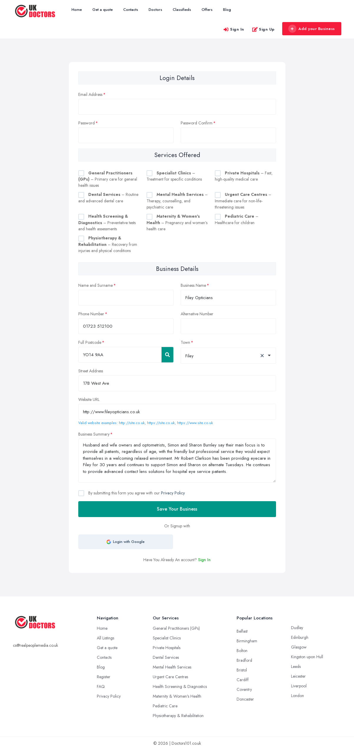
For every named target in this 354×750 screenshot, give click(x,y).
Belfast (242, 631)
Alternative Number (197, 314)
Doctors (155, 9)
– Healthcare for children (236, 219)
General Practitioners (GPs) (176, 628)
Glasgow (299, 647)
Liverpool (299, 686)
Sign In (233, 29)
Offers (207, 9)
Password (86, 123)
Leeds (296, 666)
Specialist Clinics (167, 638)
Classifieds (182, 9)
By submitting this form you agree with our (136, 493)
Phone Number (91, 314)
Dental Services (166, 657)
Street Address (90, 371)
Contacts (130, 9)
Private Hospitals (166, 648)
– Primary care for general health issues (107, 179)
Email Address (90, 94)
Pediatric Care (165, 706)
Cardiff (243, 680)
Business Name (193, 285)
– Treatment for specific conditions (174, 176)
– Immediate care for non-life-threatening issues (243, 200)
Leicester (298, 676)
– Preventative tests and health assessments (107, 222)
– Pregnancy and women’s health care (177, 222)
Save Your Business (177, 509)
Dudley (297, 628)
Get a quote (102, 9)
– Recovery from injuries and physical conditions (107, 244)
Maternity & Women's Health (177, 696)
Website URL (88, 399)
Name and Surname (95, 285)
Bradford (244, 660)
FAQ (101, 686)
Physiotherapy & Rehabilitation (178, 716)
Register (103, 677)
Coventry (244, 689)
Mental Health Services (172, 667)
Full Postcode (89, 342)
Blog (227, 9)
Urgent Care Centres (170, 677)
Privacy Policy (173, 493)
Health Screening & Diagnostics (180, 686)
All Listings (105, 638)
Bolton (242, 651)
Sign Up (263, 29)
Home (77, 9)
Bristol (242, 670)
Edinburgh (299, 637)
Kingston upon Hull (307, 657)
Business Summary (93, 434)
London (297, 696)
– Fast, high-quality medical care (243, 176)
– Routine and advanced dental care (108, 197)
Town (185, 342)
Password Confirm (196, 123)
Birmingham (247, 641)
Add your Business (311, 29)
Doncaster (245, 699)
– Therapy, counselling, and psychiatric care (177, 200)
